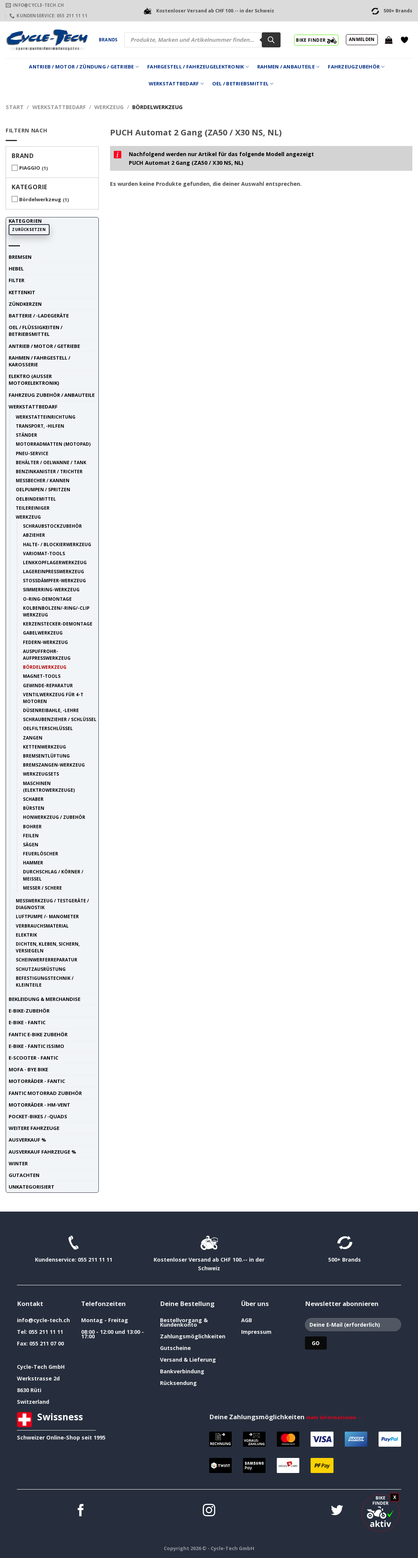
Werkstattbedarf (176, 83)
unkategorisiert (31, 1186)
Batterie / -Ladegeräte (39, 315)
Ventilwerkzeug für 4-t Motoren (53, 697)
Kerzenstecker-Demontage (57, 624)
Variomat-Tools (44, 553)
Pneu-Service (32, 453)
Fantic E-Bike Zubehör (38, 1034)
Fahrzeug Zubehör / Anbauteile (52, 395)
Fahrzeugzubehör (356, 66)
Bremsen (20, 257)
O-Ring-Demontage (47, 599)
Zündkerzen (25, 304)
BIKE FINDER (316, 40)
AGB (246, 1320)
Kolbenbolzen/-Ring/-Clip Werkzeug (56, 611)
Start (15, 107)
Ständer (26, 435)
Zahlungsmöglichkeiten (192, 1336)
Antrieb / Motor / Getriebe (44, 346)
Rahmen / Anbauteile (288, 66)
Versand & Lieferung (188, 1359)
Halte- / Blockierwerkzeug (57, 544)
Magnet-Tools (41, 676)
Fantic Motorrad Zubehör (45, 1093)
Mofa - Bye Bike (28, 1069)
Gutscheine (175, 1347)
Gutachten (24, 1175)
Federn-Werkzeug (45, 642)
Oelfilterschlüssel (48, 728)
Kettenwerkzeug (44, 747)
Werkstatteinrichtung (45, 417)
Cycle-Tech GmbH (41, 1366)
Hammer (33, 862)
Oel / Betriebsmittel (243, 83)
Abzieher (34, 535)
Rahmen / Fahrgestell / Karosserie (39, 361)
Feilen (31, 835)
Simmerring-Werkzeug (51, 589)
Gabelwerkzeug (43, 633)
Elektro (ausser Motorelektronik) (34, 379)
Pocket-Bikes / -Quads (38, 1116)
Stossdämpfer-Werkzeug (54, 580)
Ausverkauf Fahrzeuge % (42, 1151)
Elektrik (26, 935)
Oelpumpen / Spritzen (43, 489)
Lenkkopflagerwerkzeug (55, 562)
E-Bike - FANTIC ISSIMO (36, 1046)
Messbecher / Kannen (42, 480)
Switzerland (33, 1401)
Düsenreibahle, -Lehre (51, 710)
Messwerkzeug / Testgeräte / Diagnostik (52, 903)
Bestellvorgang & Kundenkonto (184, 1322)
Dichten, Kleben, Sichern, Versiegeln (48, 947)
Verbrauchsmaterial (42, 926)
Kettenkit (22, 292)
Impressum (256, 1331)
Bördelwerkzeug (40, 199)
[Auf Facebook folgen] (81, 1511)
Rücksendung (178, 1382)
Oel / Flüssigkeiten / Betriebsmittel (35, 330)
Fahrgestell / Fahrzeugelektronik (198, 66)
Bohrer (32, 826)
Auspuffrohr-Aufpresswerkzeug (47, 654)
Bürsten (33, 808)
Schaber (33, 799)
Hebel (16, 268)
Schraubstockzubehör (52, 526)
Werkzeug (109, 107)
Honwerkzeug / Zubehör (54, 817)
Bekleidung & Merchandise (44, 999)
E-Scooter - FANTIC (33, 1057)
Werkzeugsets (41, 774)
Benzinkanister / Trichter (49, 471)
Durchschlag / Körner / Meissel (53, 875)
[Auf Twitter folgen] (337, 1511)
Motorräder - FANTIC (37, 1081)
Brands (108, 40)
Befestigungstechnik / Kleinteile (45, 981)
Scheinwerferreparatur (46, 960)
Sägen (30, 844)
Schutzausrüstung (41, 969)
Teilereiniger (33, 508)
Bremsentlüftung (46, 756)
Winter (18, 1163)
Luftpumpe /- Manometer (47, 916)
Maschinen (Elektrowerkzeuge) (49, 786)
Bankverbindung (182, 1371)
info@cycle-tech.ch (43, 1320)
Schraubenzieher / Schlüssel (60, 719)
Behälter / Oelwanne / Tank (51, 462)
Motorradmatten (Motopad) (53, 444)
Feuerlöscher (40, 853)
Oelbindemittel (36, 499)
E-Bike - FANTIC (27, 1022)
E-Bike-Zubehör (29, 1010)
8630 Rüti (29, 1390)
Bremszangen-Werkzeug (54, 765)
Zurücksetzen (29, 229)
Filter (16, 280)
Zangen (32, 738)
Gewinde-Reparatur (48, 685)
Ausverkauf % (27, 1139)
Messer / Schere (42, 888)
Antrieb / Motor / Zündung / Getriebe (84, 66)
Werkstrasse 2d (38, 1378)
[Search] (271, 39)
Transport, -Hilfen (40, 426)
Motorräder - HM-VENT (39, 1104)
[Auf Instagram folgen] (209, 1511)
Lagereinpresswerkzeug (53, 571)
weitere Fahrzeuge (34, 1128)
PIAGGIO (29, 167)
